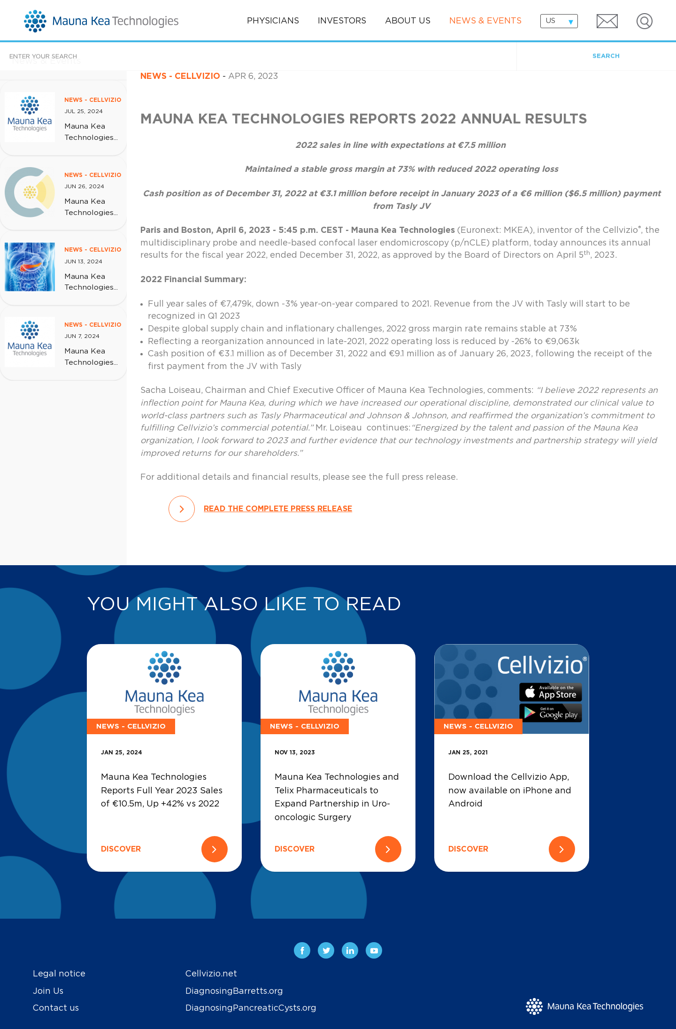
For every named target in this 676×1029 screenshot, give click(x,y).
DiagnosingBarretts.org (234, 991)
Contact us (56, 1008)
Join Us (48, 991)
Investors (342, 21)
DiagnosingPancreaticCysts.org (250, 1008)
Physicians (273, 21)
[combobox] (559, 21)
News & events (485, 21)
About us (407, 21)
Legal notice (59, 974)
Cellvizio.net (211, 974)
